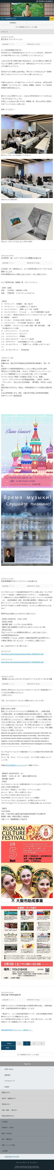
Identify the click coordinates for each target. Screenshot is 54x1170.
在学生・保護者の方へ (9, 1098)
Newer (9, 1043)
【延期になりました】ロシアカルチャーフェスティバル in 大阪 (26, 679)
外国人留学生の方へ (8, 1116)
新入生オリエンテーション (12, 39)
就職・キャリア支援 (8, 1145)
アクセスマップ (9, 1081)
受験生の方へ (6, 1092)
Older (7, 1048)
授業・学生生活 (7, 1133)
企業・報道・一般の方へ (10, 1110)
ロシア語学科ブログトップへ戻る (26, 27)
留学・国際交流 (7, 1139)
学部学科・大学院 (7, 1127)
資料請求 (7, 1075)
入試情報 (5, 1151)
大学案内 (5, 1122)
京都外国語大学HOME (11, 1157)
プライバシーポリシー (21, 1162)
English (6, 1087)
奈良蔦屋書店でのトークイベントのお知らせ (19, 581)
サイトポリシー (34, 1162)
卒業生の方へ (6, 1104)
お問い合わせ (8, 1069)
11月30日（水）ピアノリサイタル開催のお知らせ (21, 258)
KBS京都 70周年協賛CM (11, 995)
